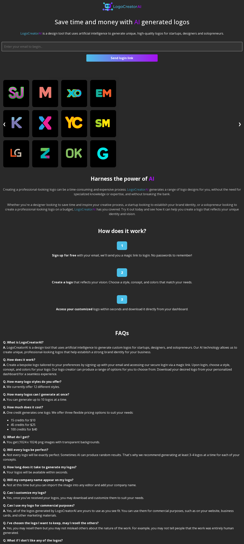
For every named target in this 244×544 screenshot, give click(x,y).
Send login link (122, 58)
